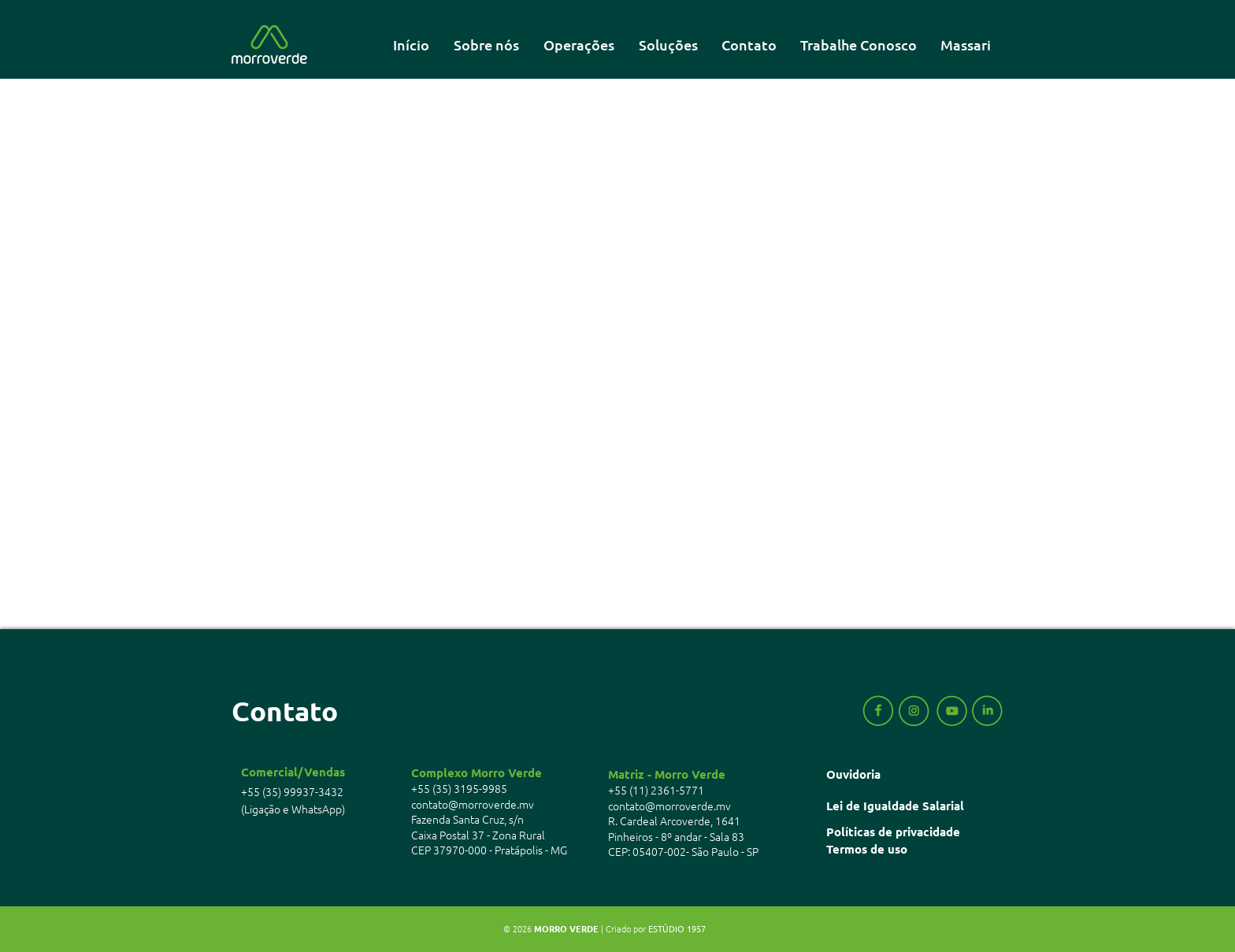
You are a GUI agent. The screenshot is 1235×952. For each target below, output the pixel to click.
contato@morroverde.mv (472, 804)
